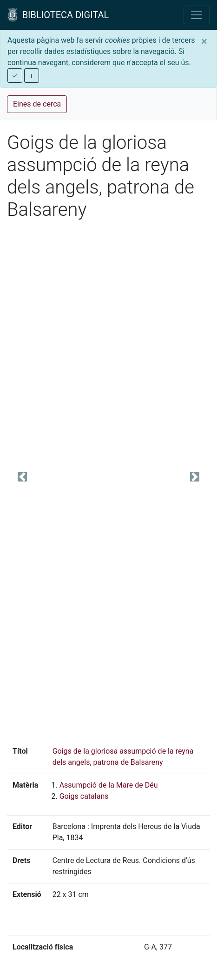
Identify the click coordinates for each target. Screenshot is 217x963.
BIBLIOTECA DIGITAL (58, 15)
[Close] (204, 41)
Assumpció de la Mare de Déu (108, 785)
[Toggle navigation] (197, 15)
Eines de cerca (37, 104)
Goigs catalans (84, 796)
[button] (22, 476)
